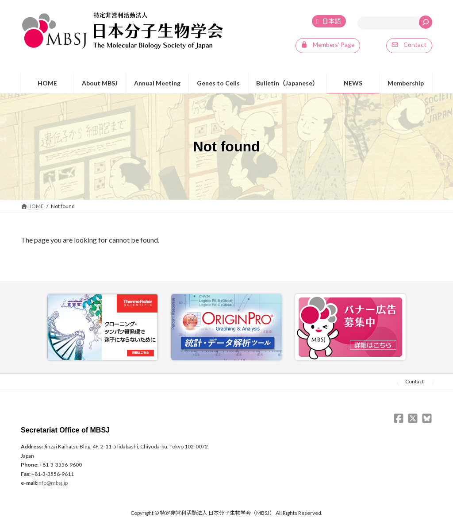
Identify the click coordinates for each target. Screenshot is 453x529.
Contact (414, 381)
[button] (327, 46)
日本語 (331, 21)
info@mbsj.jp (52, 483)
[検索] (425, 22)
